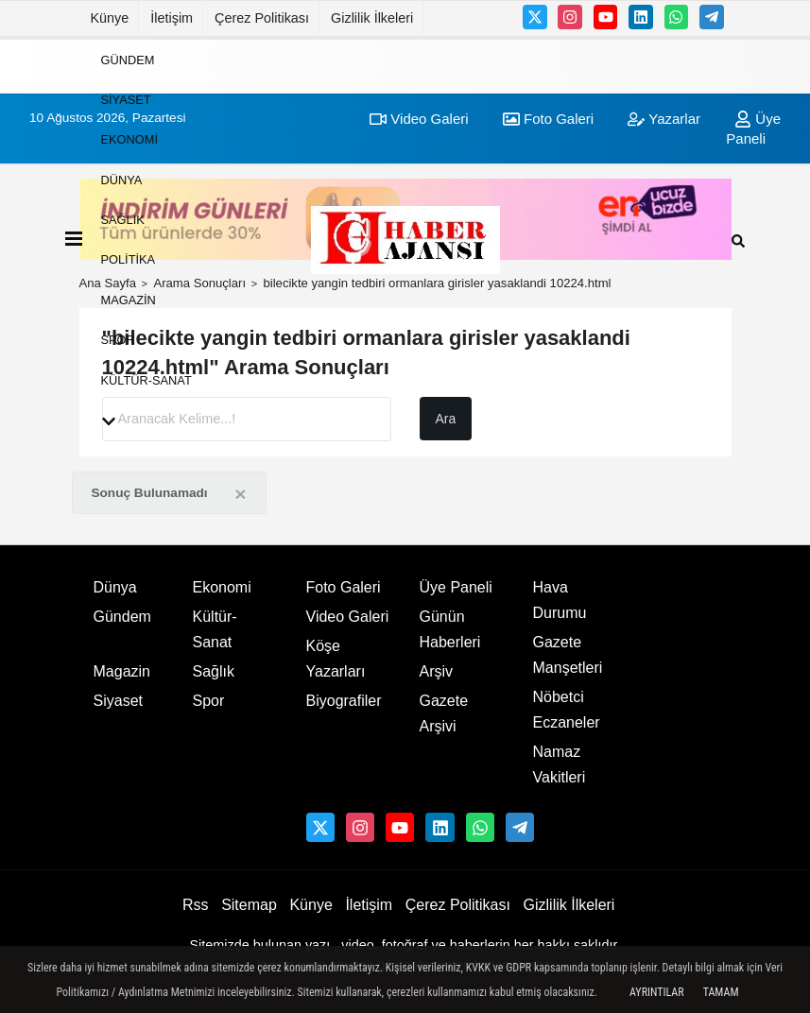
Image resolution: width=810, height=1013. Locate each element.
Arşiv (437, 671)
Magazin (128, 299)
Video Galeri (347, 617)
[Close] (240, 493)
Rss (195, 905)
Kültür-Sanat (146, 379)
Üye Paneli (456, 587)
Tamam (721, 992)
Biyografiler (344, 701)
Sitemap (249, 905)
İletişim (171, 18)
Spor (118, 340)
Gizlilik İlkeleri (372, 18)
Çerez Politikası (262, 18)
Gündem (128, 59)
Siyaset (126, 100)
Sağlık (123, 220)
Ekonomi (129, 139)
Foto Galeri (343, 587)
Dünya (122, 179)
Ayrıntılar (656, 992)
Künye (110, 18)
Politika (128, 259)
